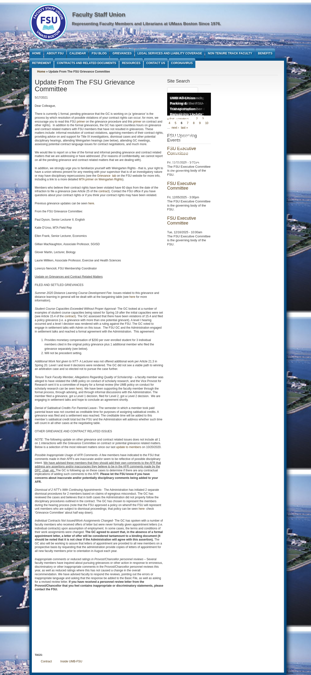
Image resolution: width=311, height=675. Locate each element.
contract (103, 191)
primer (81, 121)
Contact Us (155, 63)
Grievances (121, 53)
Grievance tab (106, 175)
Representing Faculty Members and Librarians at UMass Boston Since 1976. (146, 23)
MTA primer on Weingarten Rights (100, 179)
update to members (128, 447)
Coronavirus (182, 63)
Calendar (77, 53)
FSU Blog (99, 53)
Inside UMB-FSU (71, 661)
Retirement (41, 63)
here (91, 203)
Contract (46, 661)
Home (36, 53)
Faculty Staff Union (98, 14)
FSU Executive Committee (181, 186)
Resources (131, 63)
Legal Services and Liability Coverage (170, 53)
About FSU (55, 53)
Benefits (265, 53)
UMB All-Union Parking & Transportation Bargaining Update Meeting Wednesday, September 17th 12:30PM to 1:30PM (188, 114)
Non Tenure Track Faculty (230, 53)
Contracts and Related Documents (86, 63)
